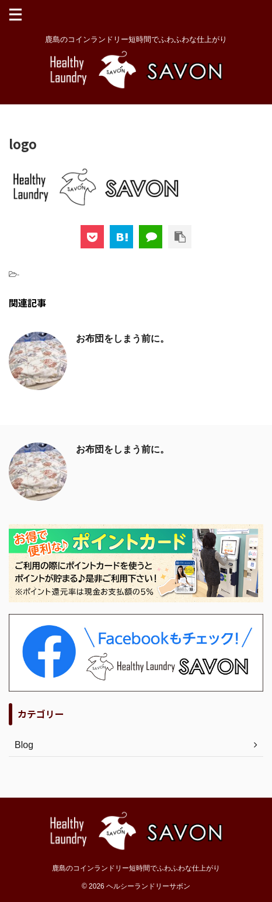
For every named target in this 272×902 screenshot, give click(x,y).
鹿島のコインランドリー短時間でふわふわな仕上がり (136, 868)
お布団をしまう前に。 (122, 338)
